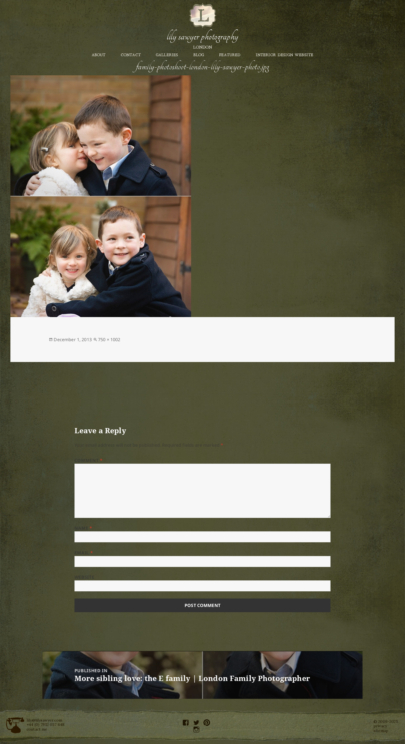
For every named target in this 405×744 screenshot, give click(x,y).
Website (84, 577)
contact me (37, 729)
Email (83, 553)
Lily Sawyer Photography (202, 36)
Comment (88, 460)
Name (83, 528)
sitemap (381, 730)
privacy (380, 725)
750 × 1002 (109, 340)
